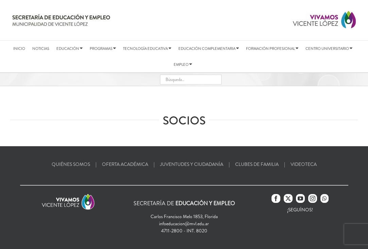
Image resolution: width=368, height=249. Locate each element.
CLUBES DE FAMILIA (257, 164)
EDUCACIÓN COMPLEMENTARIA (208, 48)
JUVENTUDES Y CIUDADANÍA (191, 164)
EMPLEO (183, 64)
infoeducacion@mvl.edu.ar (184, 223)
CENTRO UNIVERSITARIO (328, 48)
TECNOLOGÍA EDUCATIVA (147, 48)
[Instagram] (312, 198)
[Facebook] (275, 198)
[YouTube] (300, 198)
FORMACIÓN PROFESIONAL (272, 48)
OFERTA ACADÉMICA (125, 164)
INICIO (19, 48)
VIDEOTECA (304, 164)
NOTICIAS (40, 48)
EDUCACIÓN (69, 48)
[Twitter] (288, 198)
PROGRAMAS (103, 48)
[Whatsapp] (324, 198)
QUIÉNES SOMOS (71, 164)
